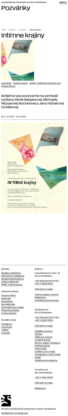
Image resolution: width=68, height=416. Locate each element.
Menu (63, 2)
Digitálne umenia (43, 331)
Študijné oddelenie (11, 273)
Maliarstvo (40, 298)
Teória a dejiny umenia (46, 295)
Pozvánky (22, 30)
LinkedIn (5, 333)
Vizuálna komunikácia (46, 361)
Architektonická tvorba (47, 301)
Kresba (38, 334)
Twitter (5, 330)
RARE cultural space (12, 285)
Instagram (6, 324)
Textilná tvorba (42, 340)
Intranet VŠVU (8, 296)
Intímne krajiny (35, 30)
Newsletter (7, 302)
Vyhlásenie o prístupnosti (14, 413)
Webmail (6, 299)
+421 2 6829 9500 (44, 320)
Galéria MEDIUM (10, 282)
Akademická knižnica (12, 279)
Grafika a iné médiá (45, 352)
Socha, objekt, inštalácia (47, 343)
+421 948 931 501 (43, 281)
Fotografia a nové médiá (47, 355)
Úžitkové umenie (43, 337)
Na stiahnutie (8, 305)
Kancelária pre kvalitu (12, 308)
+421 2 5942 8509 (44, 378)
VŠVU (3, 30)
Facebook (6, 327)
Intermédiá (40, 349)
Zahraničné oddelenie (12, 276)
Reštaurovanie (20, 83)
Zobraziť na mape (44, 289)
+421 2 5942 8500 (44, 284)
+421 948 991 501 (43, 318)
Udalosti (12, 30)
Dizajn (38, 358)
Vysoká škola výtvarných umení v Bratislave (24, 2)
